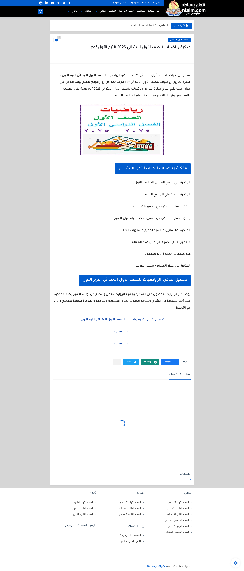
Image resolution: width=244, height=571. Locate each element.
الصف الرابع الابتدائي (179, 525)
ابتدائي (103, 11)
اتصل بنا (157, 3)
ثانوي (74, 11)
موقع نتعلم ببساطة (157, 566)
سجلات (141, 11)
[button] (170, 362)
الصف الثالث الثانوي (83, 508)
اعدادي (88, 11)
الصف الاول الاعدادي (130, 502)
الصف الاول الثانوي (83, 502)
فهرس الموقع (119, 3)
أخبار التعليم (154, 11)
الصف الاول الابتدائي (179, 40)
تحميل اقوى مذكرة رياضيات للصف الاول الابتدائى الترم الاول (122, 320)
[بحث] (40, 11)
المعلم (113, 11)
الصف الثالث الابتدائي (178, 508)
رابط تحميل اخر (122, 332)
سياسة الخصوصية (140, 3)
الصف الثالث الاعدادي (129, 508)
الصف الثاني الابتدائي (178, 514)
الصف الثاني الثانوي (83, 514)
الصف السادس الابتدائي (177, 531)
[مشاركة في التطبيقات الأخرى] (117, 362)
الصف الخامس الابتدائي (177, 520)
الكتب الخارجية (126, 11)
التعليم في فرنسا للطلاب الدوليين (149, 25)
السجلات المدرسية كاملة (128, 535)
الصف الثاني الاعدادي (130, 514)
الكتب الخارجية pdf (131, 541)
